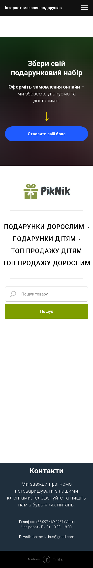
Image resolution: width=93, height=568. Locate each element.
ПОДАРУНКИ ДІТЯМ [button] (45, 239)
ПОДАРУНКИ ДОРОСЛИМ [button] (45, 226)
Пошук (46, 311)
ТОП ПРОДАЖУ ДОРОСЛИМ (47, 263)
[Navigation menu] (84, 7)
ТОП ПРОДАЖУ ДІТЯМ (46, 251)
